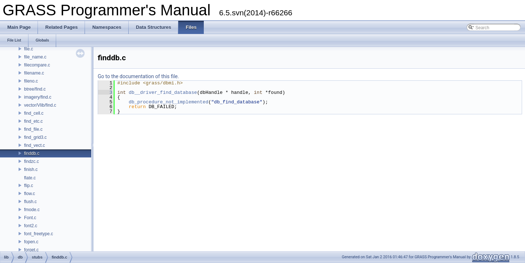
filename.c (34, 73)
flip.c (28, 185)
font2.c (30, 225)
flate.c (30, 177)
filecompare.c (37, 65)
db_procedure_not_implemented (168, 102)
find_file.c (33, 129)
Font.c (30, 217)
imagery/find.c (37, 97)
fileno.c (31, 81)
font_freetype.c (38, 233)
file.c (28, 49)
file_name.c (35, 57)
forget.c (31, 249)
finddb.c (31, 153)
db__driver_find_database (163, 92)
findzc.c (31, 161)
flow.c (29, 193)
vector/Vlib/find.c (40, 105)
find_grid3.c (35, 137)
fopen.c (31, 241)
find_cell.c (33, 113)
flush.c (30, 201)
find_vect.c (34, 145)
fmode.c (32, 209)
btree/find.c (35, 89)
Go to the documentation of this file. (138, 76)
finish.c (31, 169)
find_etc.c (33, 121)
